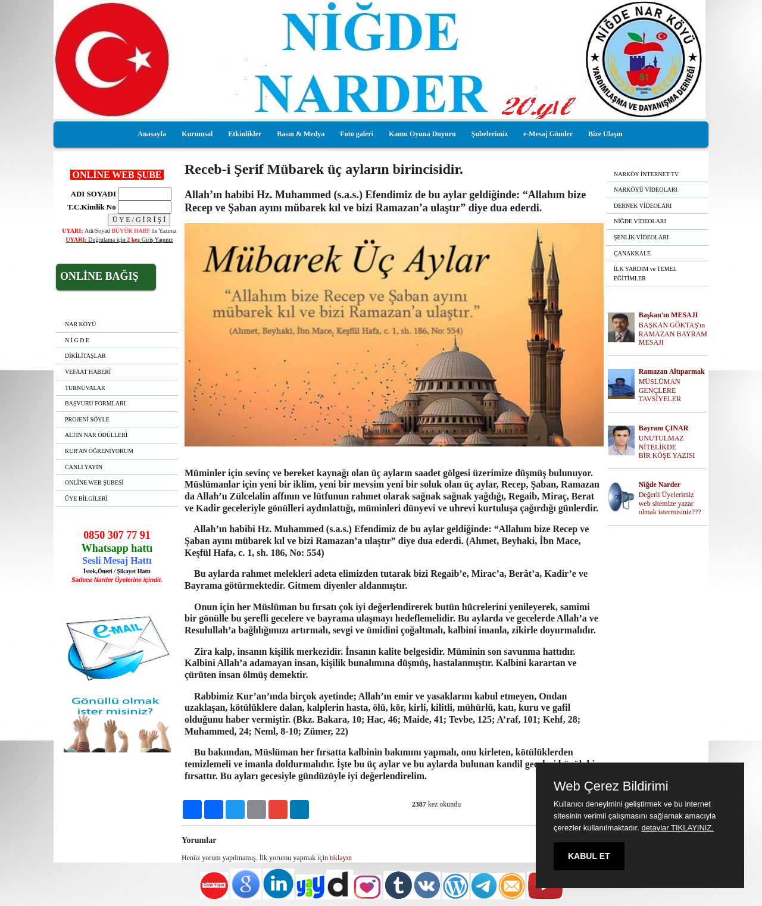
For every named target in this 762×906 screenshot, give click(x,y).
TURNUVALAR (85, 388)
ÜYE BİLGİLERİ (86, 498)
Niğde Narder (659, 484)
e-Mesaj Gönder (548, 134)
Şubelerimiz (489, 134)
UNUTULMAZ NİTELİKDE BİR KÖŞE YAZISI (667, 447)
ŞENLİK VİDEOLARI (641, 237)
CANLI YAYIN (83, 467)
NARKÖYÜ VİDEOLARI (645, 189)
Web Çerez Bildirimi (611, 786)
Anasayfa (152, 134)
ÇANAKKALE (632, 253)
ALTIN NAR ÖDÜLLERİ (96, 435)
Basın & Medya (300, 134)
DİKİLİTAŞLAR (85, 355)
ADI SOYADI (91, 193)
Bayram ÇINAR (664, 428)
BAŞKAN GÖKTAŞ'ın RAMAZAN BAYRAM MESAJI (673, 334)
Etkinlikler (244, 134)
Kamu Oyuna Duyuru (422, 134)
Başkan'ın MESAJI (668, 315)
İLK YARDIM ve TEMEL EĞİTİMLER (645, 273)
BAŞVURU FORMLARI (95, 403)
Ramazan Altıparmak (672, 371)
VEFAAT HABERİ (88, 371)
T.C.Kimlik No (91, 206)
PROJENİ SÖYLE (87, 419)
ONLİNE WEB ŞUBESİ (94, 482)
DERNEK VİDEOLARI (643, 205)
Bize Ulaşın (605, 134)
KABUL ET (589, 856)
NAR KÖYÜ (80, 324)
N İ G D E (77, 340)
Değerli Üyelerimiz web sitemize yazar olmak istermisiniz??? (670, 504)
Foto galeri (356, 134)
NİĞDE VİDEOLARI (640, 221)
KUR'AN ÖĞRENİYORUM (99, 451)
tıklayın (341, 858)
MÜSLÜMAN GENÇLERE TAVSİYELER (660, 390)
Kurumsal (197, 134)
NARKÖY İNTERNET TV (646, 174)
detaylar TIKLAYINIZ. (677, 827)
